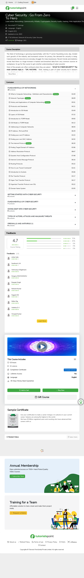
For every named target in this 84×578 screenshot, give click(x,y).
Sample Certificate (70, 370)
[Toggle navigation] (77, 8)
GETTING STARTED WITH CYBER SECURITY (42, 195)
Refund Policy (24, 542)
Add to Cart (24, 390)
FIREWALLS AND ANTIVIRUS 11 (42, 224)
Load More (42, 321)
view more (72, 437)
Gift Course (42, 397)
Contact (42, 545)
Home (9, 2)
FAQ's (62, 542)
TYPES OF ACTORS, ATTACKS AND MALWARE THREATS (42, 217)
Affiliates (72, 542)
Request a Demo (18, 513)
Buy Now (60, 390)
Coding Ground (21, 2)
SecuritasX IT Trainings (15, 25)
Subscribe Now (17, 476)
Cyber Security (37, 37)
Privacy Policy (51, 542)
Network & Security (25, 37)
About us (11, 542)
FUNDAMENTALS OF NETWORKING (42, 89)
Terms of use (37, 542)
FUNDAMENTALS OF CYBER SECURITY (42, 203)
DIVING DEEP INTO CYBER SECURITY (42, 210)
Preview (56, 94)
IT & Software (13, 37)
